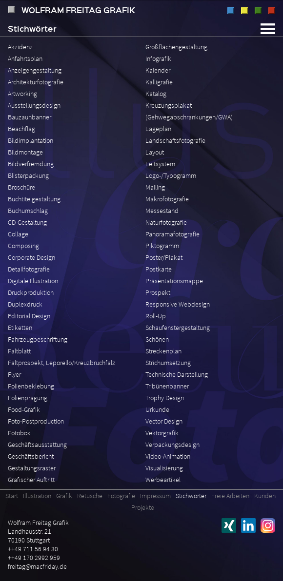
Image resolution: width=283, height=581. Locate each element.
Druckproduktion (31, 292)
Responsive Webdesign (177, 304)
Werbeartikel (163, 479)
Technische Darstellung (176, 374)
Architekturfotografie (35, 81)
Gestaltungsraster (32, 468)
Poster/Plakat (163, 257)
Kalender (157, 70)
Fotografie (271, 10)
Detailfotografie (29, 269)
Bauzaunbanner (29, 117)
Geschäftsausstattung (37, 444)
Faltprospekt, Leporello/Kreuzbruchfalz (61, 362)
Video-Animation (167, 456)
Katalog (155, 93)
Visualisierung (164, 468)
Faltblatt (19, 351)
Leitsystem (160, 163)
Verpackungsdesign (172, 444)
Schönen (157, 339)
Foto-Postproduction (36, 421)
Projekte (142, 507)
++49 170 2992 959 (34, 557)
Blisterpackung (28, 175)
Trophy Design (164, 397)
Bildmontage (25, 152)
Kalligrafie (159, 81)
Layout (154, 152)
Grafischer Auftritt (31, 479)
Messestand (162, 210)
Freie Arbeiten (230, 495)
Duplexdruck (25, 304)
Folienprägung (27, 397)
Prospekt (157, 292)
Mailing (155, 187)
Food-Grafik (24, 409)
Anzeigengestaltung (34, 70)
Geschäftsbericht (31, 456)
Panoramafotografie (172, 234)
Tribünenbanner (167, 386)
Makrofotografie (167, 198)
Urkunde (157, 409)
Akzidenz (20, 46)
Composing (23, 245)
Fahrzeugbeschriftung (37, 339)
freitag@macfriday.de (37, 566)
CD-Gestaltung (27, 222)
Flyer (14, 374)
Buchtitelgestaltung (34, 198)
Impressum (155, 495)
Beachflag (21, 128)
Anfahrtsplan (25, 58)
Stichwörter (191, 495)
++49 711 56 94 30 (33, 548)
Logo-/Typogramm (170, 175)
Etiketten (20, 327)
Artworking (22, 93)
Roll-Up (155, 315)
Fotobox (19, 432)
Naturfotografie (166, 222)
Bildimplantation (30, 140)
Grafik (244, 10)
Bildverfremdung (31, 163)
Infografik (158, 58)
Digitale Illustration (33, 280)
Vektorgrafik (162, 432)
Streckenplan (163, 351)
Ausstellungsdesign (34, 105)
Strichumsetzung (168, 362)
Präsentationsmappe (174, 280)
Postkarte (158, 269)
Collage (18, 234)
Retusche (258, 10)
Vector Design (163, 421)
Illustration (230, 10)
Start (11, 495)
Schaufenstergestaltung (177, 327)
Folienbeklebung (31, 386)
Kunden (265, 495)
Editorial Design (29, 315)
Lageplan (158, 128)
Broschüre (21, 187)
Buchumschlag (28, 210)
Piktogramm (162, 245)
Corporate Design (31, 257)
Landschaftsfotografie (175, 140)
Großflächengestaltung (176, 46)
